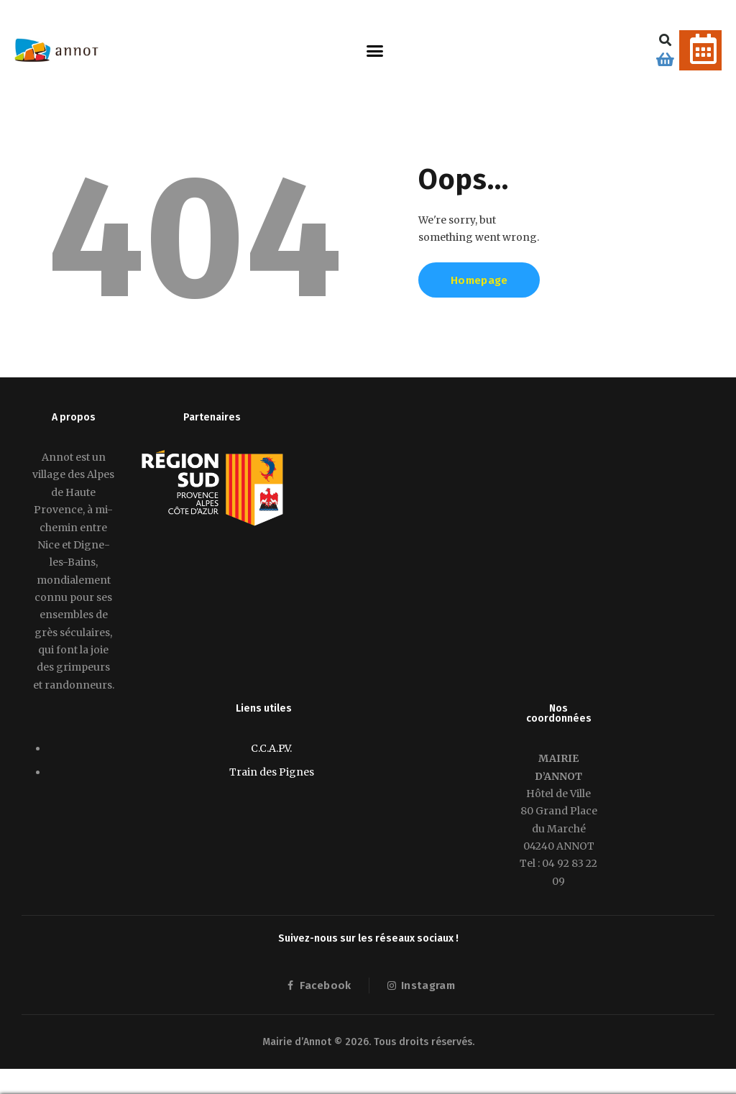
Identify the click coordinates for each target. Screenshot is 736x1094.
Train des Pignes (271, 772)
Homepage (479, 280)
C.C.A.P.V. (271, 748)
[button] (375, 50)
